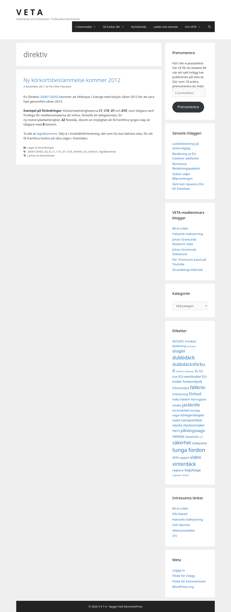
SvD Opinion (181, 525)
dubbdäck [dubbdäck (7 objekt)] (183, 357)
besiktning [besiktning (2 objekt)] (179, 346)
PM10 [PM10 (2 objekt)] (176, 431)
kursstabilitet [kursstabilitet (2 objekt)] (180, 410)
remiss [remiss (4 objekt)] (178, 436)
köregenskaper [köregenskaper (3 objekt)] (192, 415)
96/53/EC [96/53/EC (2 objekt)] (178, 341)
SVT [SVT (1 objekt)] (201, 437)
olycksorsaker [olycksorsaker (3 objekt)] (194, 425)
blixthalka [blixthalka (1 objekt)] (191, 346)
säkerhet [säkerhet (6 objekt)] (181, 442)
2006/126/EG (49, 97)
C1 (53, 151)
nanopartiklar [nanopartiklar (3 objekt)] (191, 420)
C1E (58, 151)
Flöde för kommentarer (189, 581)
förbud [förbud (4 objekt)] (195, 393)
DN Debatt (180, 514)
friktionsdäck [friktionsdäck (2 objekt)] (180, 388)
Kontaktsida (138, 26)
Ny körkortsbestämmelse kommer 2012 (72, 80)
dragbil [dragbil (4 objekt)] (178, 351)
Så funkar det (115, 26)
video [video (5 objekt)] (195, 457)
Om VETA (194, 26)
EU (85, 151)
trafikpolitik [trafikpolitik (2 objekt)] (199, 443)
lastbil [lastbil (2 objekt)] (176, 420)
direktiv (77, 151)
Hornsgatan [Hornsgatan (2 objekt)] (198, 399)
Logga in (178, 570)
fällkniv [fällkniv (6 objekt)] (197, 387)
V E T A (29, 11)
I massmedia (87, 26)
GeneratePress (133, 606)
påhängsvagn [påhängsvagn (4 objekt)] (192, 430)
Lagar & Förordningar (40, 147)
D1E (69, 151)
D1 (64, 151)
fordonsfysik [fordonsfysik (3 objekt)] (192, 381)
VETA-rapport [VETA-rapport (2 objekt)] (180, 458)
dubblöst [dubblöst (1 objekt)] (180, 371)
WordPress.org (183, 587)
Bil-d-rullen (180, 228)
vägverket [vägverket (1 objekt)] (176, 475)
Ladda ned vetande (165, 26)
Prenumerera (188, 107)
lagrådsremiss (47, 133)
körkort (93, 151)
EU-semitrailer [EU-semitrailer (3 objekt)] (190, 376)
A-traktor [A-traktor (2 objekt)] (191, 341)
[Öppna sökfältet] (209, 26)
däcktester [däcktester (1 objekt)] (189, 371)
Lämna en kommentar (41, 155)
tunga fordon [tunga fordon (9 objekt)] (188, 450)
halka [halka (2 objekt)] (175, 399)
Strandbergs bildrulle (187, 270)
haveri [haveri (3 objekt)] (185, 399)
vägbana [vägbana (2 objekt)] (178, 470)
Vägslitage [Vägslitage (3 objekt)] (192, 470)
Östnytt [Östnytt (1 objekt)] (185, 475)
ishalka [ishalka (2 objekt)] (177, 405)
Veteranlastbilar (183, 530)
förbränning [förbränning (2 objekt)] (180, 394)
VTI (174, 536)
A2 (45, 151)
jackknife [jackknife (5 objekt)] (191, 405)
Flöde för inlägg (183, 576)
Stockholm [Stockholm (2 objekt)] (192, 437)
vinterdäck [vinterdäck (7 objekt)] (184, 464)
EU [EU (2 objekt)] (197, 371)
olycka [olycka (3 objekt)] (177, 425)
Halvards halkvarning (187, 234)
